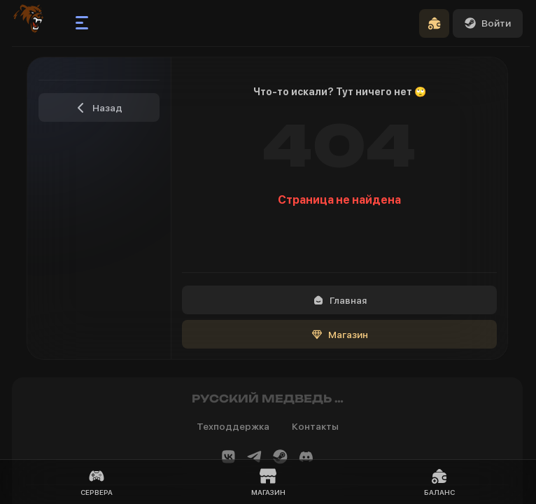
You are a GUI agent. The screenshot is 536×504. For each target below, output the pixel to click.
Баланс (439, 482)
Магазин (339, 334)
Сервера (96, 482)
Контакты (315, 426)
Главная (340, 300)
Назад (99, 107)
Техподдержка (233, 426)
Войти (488, 23)
